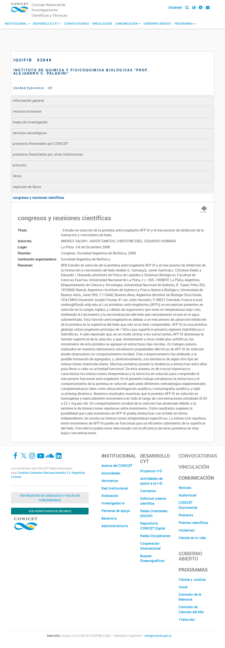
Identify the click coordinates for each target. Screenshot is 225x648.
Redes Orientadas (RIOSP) (154, 513)
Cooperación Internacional (150, 546)
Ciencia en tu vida (192, 537)
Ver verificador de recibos (50, 511)
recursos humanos (27, 111)
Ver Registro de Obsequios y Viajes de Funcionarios (50, 497)
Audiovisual (187, 495)
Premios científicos (193, 522)
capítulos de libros (27, 186)
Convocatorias (76, 23)
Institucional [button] (17, 23)
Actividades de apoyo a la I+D (151, 481)
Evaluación (109, 495)
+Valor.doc (187, 619)
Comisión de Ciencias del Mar (191, 609)
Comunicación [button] (128, 23)
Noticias (185, 487)
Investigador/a (112, 503)
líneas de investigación (30, 122)
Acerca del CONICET (116, 465)
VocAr (183, 587)
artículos (19, 165)
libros (17, 176)
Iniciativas (187, 530)
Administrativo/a (114, 526)
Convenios (148, 490)
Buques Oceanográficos (152, 558)
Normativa (109, 480)
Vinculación (102, 23)
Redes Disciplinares (155, 535)
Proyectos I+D (151, 471)
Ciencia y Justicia (192, 579)
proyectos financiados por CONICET (40, 143)
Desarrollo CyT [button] (47, 23)
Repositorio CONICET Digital (152, 526)
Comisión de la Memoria (190, 597)
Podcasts (186, 515)
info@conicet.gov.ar (158, 636)
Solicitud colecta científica (153, 501)
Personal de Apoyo (115, 510)
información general (28, 100)
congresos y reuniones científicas (38, 197)
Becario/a (109, 518)
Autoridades (110, 473)
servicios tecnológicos (30, 133)
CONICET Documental (188, 505)
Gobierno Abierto (157, 23)
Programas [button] (185, 23)
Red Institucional (114, 488)
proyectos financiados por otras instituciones (48, 154)
